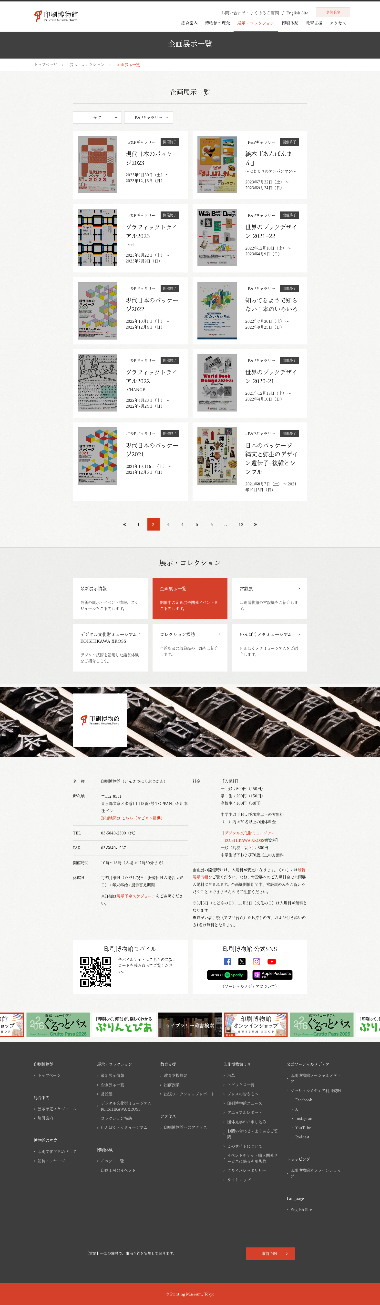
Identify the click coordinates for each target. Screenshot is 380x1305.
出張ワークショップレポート (189, 1094)
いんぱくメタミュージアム (124, 1128)
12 (241, 524)
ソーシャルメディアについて (250, 986)
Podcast (302, 1137)
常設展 (107, 1094)
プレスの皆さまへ (242, 1094)
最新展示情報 (112, 1075)
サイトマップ (239, 1180)
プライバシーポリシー (246, 1171)
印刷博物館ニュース (244, 1103)
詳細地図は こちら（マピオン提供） (132, 818)
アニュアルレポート (244, 1112)
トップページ (45, 65)
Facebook (303, 1100)
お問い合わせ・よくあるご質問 (252, 1134)
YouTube (303, 1128)
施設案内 (45, 1118)
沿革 (231, 1075)
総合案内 (189, 23)
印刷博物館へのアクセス (185, 1127)
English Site (301, 1210)
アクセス (338, 23)
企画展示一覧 (112, 1085)
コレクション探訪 (116, 1118)
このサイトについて (244, 1146)
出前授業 (172, 1085)
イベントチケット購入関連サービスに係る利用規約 (252, 1158)
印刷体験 (290, 23)
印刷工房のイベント (118, 1170)
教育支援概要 (175, 1075)
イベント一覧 (112, 1161)
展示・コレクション (256, 23)
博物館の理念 (217, 23)
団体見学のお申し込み (246, 1122)
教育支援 (314, 23)
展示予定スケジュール (136, 896)
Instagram (304, 1118)
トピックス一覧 (241, 1085)
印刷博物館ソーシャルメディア (315, 1078)
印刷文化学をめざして (57, 1152)
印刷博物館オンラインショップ (315, 1173)
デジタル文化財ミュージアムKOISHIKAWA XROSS (126, 1106)
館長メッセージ (51, 1161)
